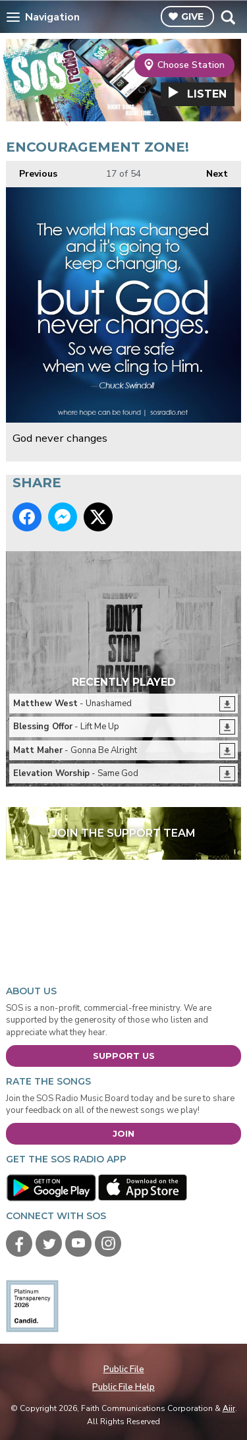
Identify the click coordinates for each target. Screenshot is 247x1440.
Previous (31, 170)
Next (210, 170)
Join (123, 1133)
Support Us (124, 1055)
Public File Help (123, 1387)
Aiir (229, 1408)
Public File (123, 1369)
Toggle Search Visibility (227, 17)
